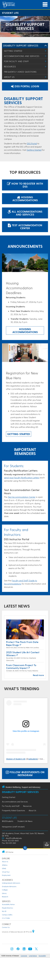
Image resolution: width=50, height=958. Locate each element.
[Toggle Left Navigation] (45, 45)
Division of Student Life (15, 759)
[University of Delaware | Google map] (33, 932)
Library (4, 893)
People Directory (7, 908)
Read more (38, 675)
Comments (24, 956)
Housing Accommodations (25, 199)
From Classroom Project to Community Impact (21, 666)
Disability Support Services (20, 45)
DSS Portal (32, 143)
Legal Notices (33, 956)
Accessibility (42, 956)
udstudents (33, 759)
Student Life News (24, 821)
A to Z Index (6, 918)
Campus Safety (7, 915)
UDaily (4, 868)
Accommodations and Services (21, 56)
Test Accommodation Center (25, 227)
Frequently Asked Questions (20, 72)
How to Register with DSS (25, 185)
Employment (6, 875)
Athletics (4, 865)
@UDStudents (7, 821)
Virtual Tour (6, 872)
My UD (4, 911)
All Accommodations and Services (25, 213)
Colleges (5, 890)
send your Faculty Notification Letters (21, 477)
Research (5, 896)
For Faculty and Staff (16, 61)
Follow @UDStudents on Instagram (25, 773)
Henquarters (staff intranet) (13, 826)
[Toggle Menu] (46, 50)
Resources (10, 66)
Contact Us (6, 927)
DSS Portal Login (25, 86)
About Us (9, 77)
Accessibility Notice (8, 904)
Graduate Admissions (9, 886)
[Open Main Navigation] (45, 4)
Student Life (10, 12)
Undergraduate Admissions (11, 883)
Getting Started (13, 51)
